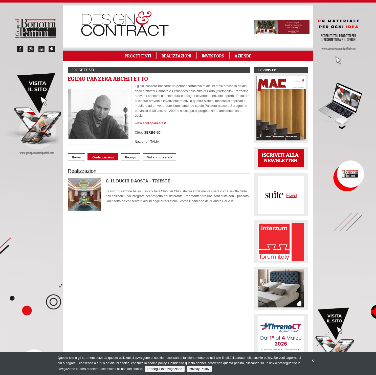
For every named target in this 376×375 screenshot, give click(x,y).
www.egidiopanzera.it (150, 123)
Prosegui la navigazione (164, 369)
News (76, 157)
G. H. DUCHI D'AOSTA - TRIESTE (138, 180)
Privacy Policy (199, 369)
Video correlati (159, 157)
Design (130, 157)
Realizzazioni (103, 157)
